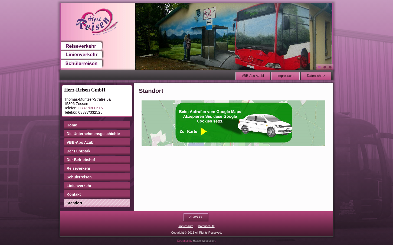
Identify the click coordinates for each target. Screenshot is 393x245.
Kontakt (74, 194)
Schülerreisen (79, 177)
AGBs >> (195, 217)
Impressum (285, 76)
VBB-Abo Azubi (253, 76)
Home (72, 125)
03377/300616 (90, 108)
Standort (74, 203)
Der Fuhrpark (78, 151)
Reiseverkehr (78, 168)
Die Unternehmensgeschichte (93, 134)
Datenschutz (316, 76)
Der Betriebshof (81, 160)
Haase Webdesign (204, 240)
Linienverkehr (79, 186)
